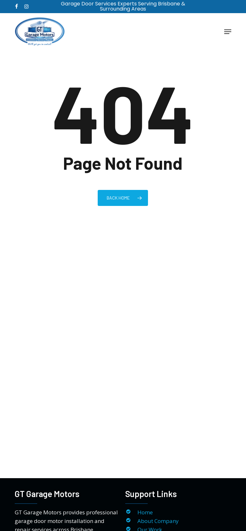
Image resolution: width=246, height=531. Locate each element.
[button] (227, 32)
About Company (158, 521)
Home (145, 512)
